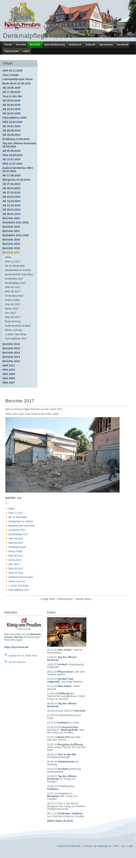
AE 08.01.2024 (11, 213)
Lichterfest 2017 (14, 278)
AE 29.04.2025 (11, 100)
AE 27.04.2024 (11, 183)
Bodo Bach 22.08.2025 (16, 83)
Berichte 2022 (11, 226)
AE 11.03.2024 (11, 205)
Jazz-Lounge (10, 74)
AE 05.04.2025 (11, 104)
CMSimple (75, 846)
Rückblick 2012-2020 (15, 235)
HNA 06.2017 (13, 304)
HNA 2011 (8, 365)
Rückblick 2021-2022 (15, 222)
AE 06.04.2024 (11, 188)
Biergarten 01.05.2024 (16, 179)
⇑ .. (7, 503)
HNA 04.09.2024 (12, 155)
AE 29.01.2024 (11, 209)
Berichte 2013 (11, 356)
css (123, 846)
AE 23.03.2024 (11, 196)
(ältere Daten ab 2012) (60, 820)
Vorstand (122, 44)
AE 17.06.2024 (11, 175)
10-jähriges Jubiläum (69, 813)
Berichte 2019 (11, 243)
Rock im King (12, 321)
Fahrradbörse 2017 (16, 338)
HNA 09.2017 (13, 287)
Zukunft (90, 44)
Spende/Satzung (54, 44)
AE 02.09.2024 (11, 150)
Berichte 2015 (11, 348)
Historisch (75, 44)
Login (130, 846)
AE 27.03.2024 (11, 192)
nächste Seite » (83, 599)
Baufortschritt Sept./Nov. (19, 274)
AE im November (15, 265)
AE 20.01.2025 (11, 126)
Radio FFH (63, 737)
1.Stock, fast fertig (15, 334)
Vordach (62, 664)
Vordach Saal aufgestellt (60, 680)
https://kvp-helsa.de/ (16, 647)
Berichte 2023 (11, 218)
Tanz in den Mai (12, 96)
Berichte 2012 (11, 361)
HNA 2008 (8, 378)
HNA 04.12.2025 (12, 70)
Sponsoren (106, 44)
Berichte (35, 44)
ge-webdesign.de (103, 846)
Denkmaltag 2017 (15, 282)
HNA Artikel (64, 649)
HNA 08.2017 (13, 291)
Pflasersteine (65, 671)
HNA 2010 (8, 369)
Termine (21, 44)
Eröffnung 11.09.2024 (15, 138)
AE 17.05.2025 (11, 91)
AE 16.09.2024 (11, 134)
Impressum (11, 51)
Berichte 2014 (11, 352)
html (116, 846)
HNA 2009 (8, 373)
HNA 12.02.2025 (12, 121)
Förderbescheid (14, 295)
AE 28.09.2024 (11, 130)
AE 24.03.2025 (11, 109)
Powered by (63, 846)
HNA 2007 (8, 382)
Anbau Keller (12, 299)
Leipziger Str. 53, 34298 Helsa (22, 655)
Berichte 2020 (11, 239)
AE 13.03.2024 (11, 201)
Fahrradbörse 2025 (14, 117)
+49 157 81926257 (17, 662)
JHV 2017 (10, 312)
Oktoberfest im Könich (18, 270)
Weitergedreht (69, 729)
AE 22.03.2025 (11, 113)
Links (25, 51)
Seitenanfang (65, 599)
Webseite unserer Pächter (22, 635)
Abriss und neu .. (15, 329)
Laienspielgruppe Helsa (17, 79)
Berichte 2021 (11, 230)
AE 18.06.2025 (11, 87)
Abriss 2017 (12, 308)
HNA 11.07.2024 (12, 163)
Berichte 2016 (11, 343)
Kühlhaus (53, 789)
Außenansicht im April (18, 325)
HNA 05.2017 (13, 317)
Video (8, 257)
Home (8, 44)
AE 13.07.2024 (11, 159)
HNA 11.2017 (13, 261)
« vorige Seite (47, 599)
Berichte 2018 (11, 248)
